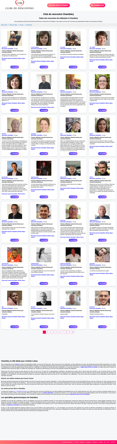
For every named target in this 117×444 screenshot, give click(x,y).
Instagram (88, 442)
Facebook (82, 442)
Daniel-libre (5, 177)
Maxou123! (63, 177)
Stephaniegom (35, 263)
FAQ (105, 442)
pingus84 (92, 263)
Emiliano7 (92, 307)
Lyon (14, 391)
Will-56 (33, 90)
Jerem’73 (4, 47)
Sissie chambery (94, 90)
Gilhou (91, 177)
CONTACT (113, 442)
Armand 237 (5, 263)
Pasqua (62, 307)
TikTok (76, 442)
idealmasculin (35, 177)
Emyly (91, 134)
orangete (33, 134)
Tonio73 (33, 220)
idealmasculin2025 (65, 263)
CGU (108, 442)
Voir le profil (14, 67)
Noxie (3, 90)
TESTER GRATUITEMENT (58, 5)
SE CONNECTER (97, 5)
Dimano (62, 90)
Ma (3, 307)
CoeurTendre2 (35, 47)
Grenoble (18, 391)
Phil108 (4, 134)
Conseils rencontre (67, 442)
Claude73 (4, 220)
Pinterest (94, 442)
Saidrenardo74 (93, 220)
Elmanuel (62, 220)
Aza (61, 134)
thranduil (62, 47)
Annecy (25, 391)
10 (72, 332)
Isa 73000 (92, 47)
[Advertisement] (58, 345)
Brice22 (33, 307)
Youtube (100, 442)
